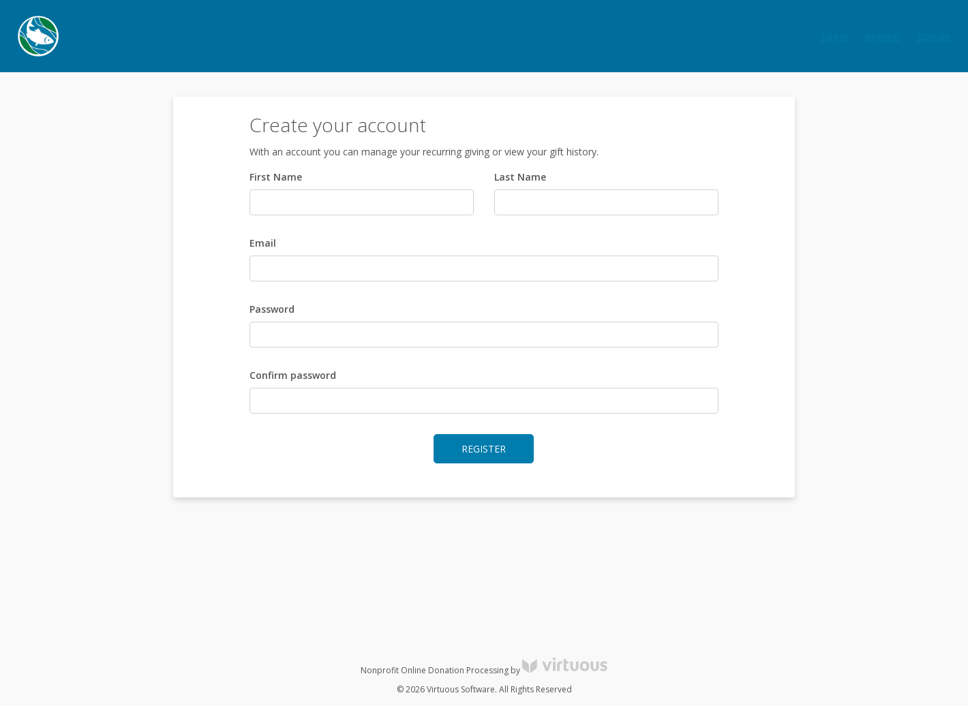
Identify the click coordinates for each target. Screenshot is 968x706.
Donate (933, 36)
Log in (834, 36)
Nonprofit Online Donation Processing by (484, 670)
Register (882, 36)
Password (271, 309)
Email (262, 242)
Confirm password (292, 375)
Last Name (520, 176)
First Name (275, 176)
